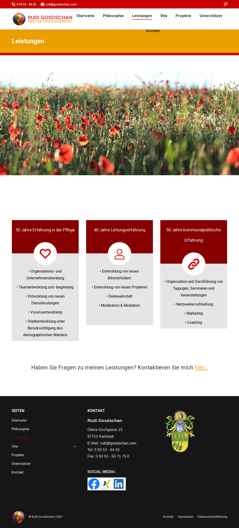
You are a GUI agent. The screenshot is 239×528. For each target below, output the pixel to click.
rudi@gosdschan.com (59, 4)
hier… (201, 367)
